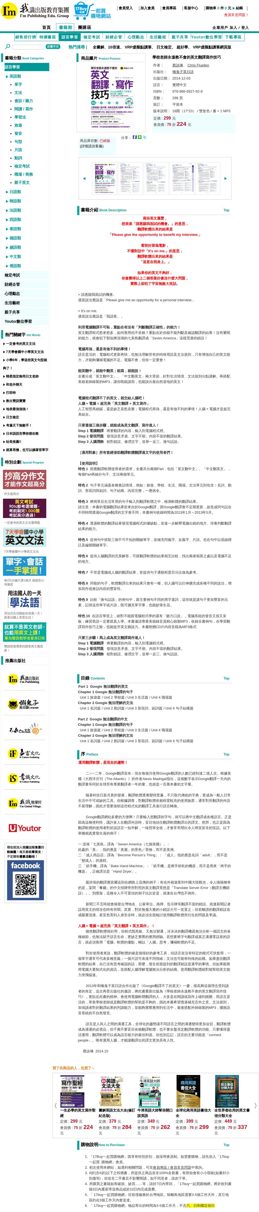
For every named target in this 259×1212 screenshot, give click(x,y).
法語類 (15, 210)
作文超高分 (11, 493)
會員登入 (126, 8)
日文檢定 (164, 47)
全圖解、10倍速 (106, 47)
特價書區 (47, 37)
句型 (18, 141)
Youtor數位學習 (206, 37)
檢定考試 (92, 37)
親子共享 (180, 37)
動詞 (18, 158)
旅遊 (18, 125)
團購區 (85, 27)
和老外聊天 (14, 384)
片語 (18, 150)
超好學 (182, 47)
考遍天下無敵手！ (19, 425)
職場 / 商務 (23, 174)
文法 (18, 92)
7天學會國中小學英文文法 (25, 352)
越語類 (15, 247)
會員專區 (169, 8)
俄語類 (15, 266)
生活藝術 (158, 37)
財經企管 (114, 37)
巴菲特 (11, 393)
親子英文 (22, 182)
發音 (18, 133)
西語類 (15, 219)
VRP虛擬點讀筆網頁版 (212, 47)
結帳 (239, 8)
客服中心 (191, 8)
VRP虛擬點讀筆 (138, 47)
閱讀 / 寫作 (23, 109)
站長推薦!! (13, 442)
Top (226, 210)
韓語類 (15, 201)
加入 (234, 28)
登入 (245, 28)
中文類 (15, 256)
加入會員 (147, 8)
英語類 (15, 76)
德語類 (15, 238)
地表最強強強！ (17, 409)
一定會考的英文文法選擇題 (22, 522)
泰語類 (15, 229)
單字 (18, 84)
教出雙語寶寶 (16, 401)
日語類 (15, 192)
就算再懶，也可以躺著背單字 (27, 450)
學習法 (20, 117)
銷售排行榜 (25, 37)
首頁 (46, 27)
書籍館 (66, 27)
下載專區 (233, 37)
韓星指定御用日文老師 (22, 376)
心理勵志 (136, 37)
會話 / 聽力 (23, 101)
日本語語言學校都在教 (22, 434)
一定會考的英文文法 (20, 344)
